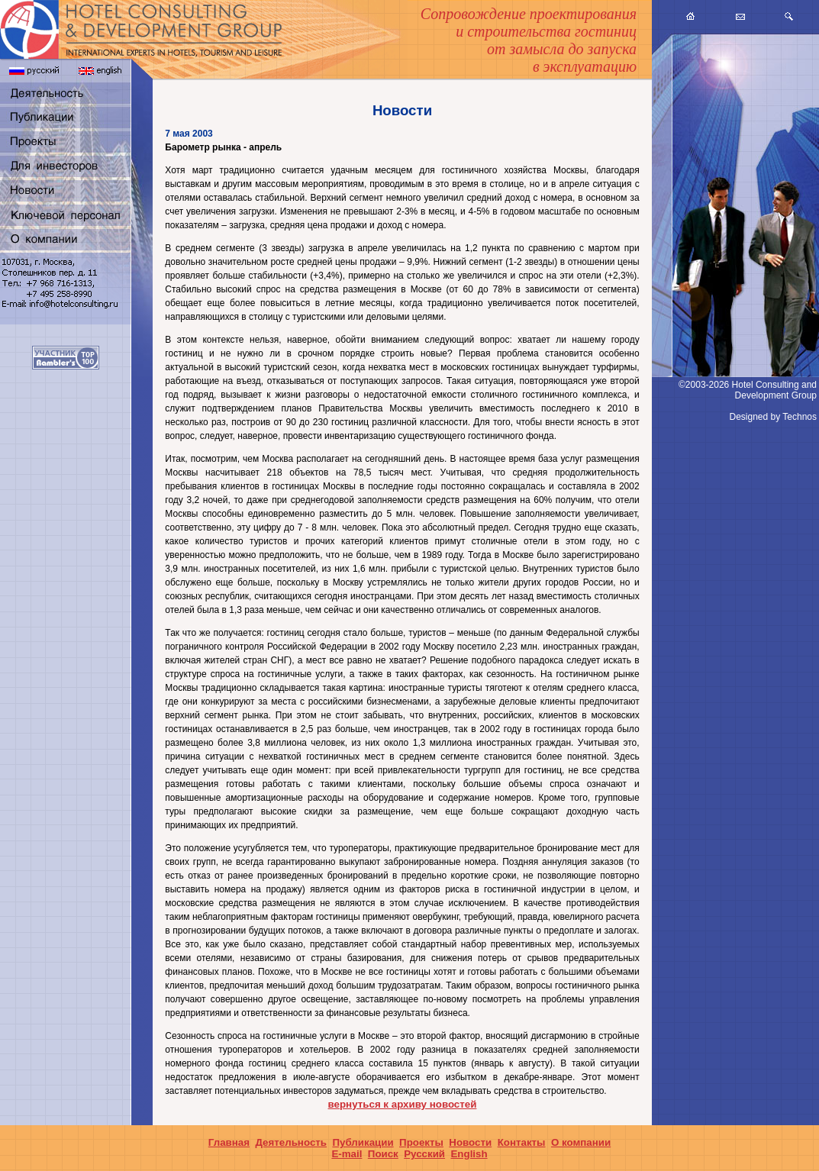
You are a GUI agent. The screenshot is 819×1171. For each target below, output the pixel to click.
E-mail (346, 1154)
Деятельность (291, 1142)
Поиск (383, 1154)
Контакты (522, 1142)
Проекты (421, 1142)
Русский (424, 1154)
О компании (581, 1142)
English (468, 1154)
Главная (229, 1142)
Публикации (362, 1142)
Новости (470, 1142)
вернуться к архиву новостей (402, 1104)
